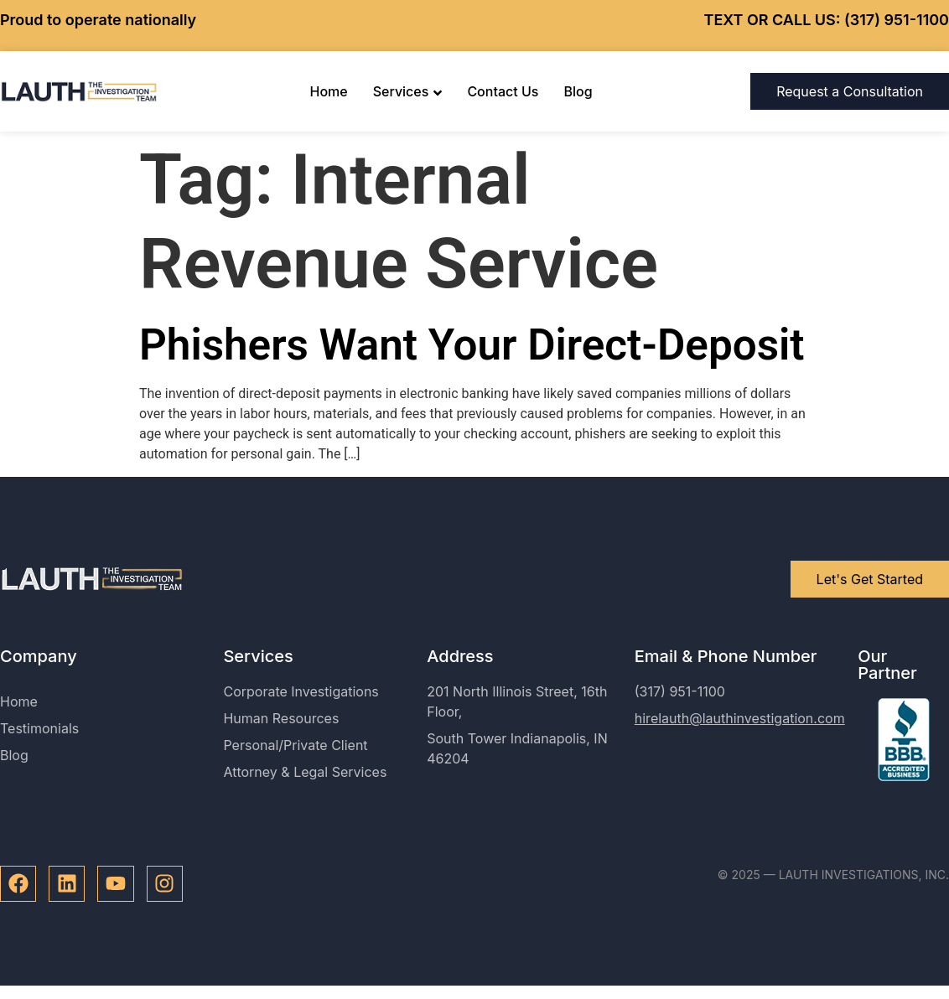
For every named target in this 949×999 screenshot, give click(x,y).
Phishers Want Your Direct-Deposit (471, 344)
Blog (577, 91)
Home (329, 91)
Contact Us (502, 91)
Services (408, 91)
